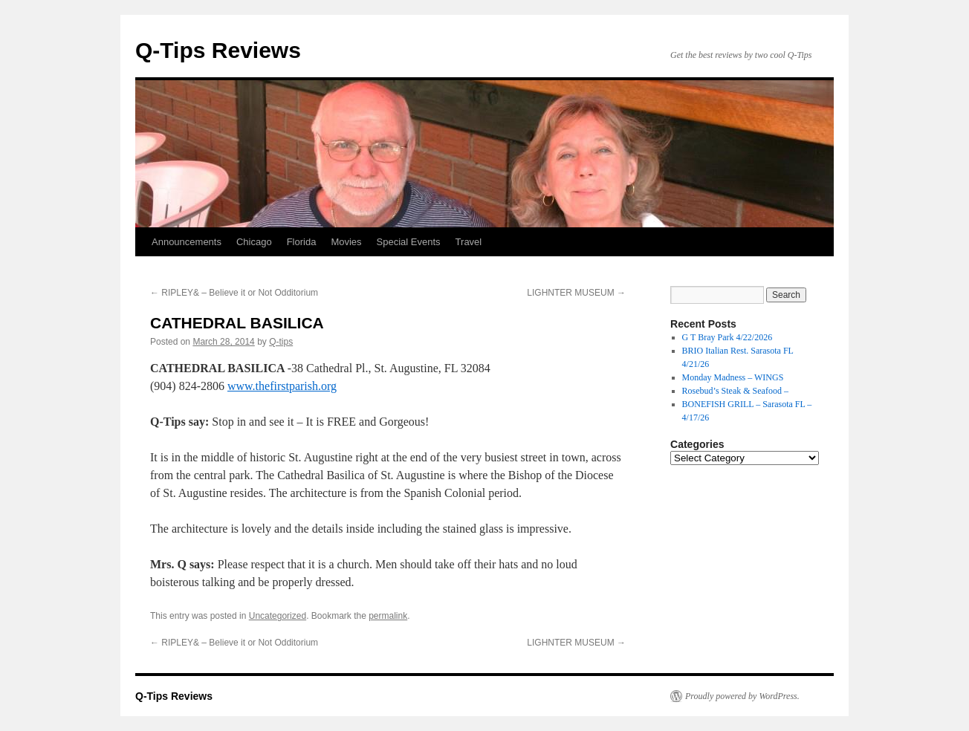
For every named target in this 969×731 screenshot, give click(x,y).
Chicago (254, 241)
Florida (302, 241)
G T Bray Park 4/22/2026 (727, 337)
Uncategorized (277, 616)
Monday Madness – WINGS (733, 377)
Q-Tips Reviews (218, 50)
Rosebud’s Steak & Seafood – (735, 391)
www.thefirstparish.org (282, 386)
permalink (388, 616)
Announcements (186, 241)
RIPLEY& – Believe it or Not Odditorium (234, 292)
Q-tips (281, 342)
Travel (469, 241)
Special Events (409, 241)
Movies (346, 241)
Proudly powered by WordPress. (742, 696)
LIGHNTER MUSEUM (576, 292)
